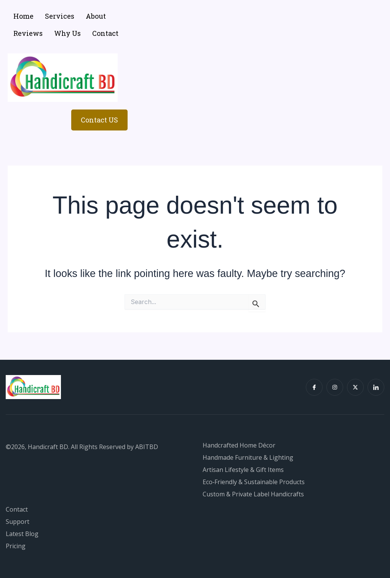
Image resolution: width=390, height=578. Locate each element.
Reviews (28, 33)
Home (23, 16)
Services (59, 16)
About (96, 16)
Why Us (67, 33)
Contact (105, 33)
